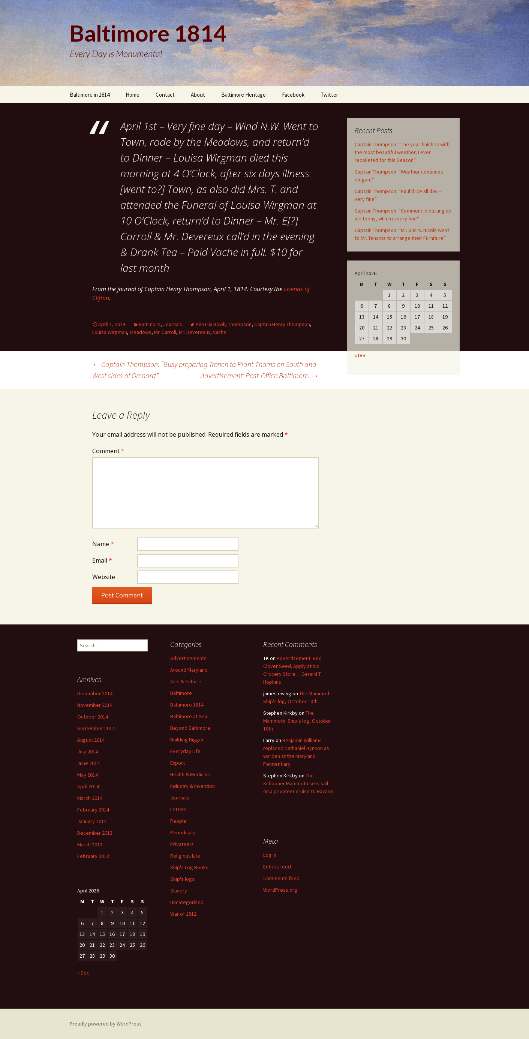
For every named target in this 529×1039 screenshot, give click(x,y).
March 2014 (89, 798)
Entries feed (277, 866)
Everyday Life (185, 751)
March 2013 (89, 844)
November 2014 (94, 705)
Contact (165, 94)
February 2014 (93, 809)
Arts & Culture (185, 681)
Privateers (182, 844)
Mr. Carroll (165, 332)
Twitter (329, 94)
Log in (269, 855)
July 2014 (87, 751)
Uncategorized (187, 902)
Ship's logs (182, 879)
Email (102, 560)
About (198, 94)
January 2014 (91, 821)
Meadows (140, 332)
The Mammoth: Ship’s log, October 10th (297, 721)
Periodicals (182, 832)
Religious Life (185, 855)
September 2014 (96, 728)
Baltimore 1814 (187, 704)
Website (103, 577)
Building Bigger (187, 739)
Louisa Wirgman (109, 332)
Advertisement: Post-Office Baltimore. (260, 375)
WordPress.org (280, 889)
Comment (108, 451)
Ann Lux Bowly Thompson (224, 324)
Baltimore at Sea (188, 716)
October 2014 (92, 716)
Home (132, 94)
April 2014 (88, 786)
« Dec (361, 355)
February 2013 (93, 856)
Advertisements (188, 658)
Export (177, 762)
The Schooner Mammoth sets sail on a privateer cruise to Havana (298, 783)
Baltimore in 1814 (89, 94)
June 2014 (88, 763)
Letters (178, 809)
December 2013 (94, 832)
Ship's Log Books (189, 867)
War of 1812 (183, 913)
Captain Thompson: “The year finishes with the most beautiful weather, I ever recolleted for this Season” (402, 152)
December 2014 (94, 693)
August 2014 (91, 740)
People (178, 820)
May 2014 (87, 774)
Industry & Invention (192, 786)
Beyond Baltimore (190, 728)
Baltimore (149, 324)
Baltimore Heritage (243, 94)
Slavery (178, 890)
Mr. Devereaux (194, 332)
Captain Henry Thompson (282, 324)
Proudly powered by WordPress (106, 1023)
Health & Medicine (190, 774)
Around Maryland (189, 669)
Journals (172, 324)
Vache (219, 332)
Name (103, 544)
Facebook (293, 94)
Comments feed (281, 878)
